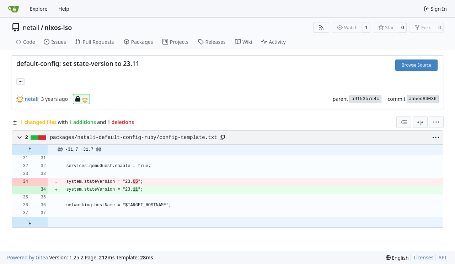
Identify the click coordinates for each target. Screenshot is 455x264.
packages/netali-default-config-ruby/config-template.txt (133, 137)
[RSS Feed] (321, 27)
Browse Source (416, 65)
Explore (38, 8)
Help (63, 8)
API (442, 257)
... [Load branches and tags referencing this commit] (20, 80)
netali (31, 27)
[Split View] (420, 122)
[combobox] (403, 122)
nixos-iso (58, 27)
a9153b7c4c (365, 99)
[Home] (13, 8)
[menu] (436, 122)
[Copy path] (222, 138)
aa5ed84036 (423, 99)
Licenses (424, 257)
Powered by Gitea (27, 257)
